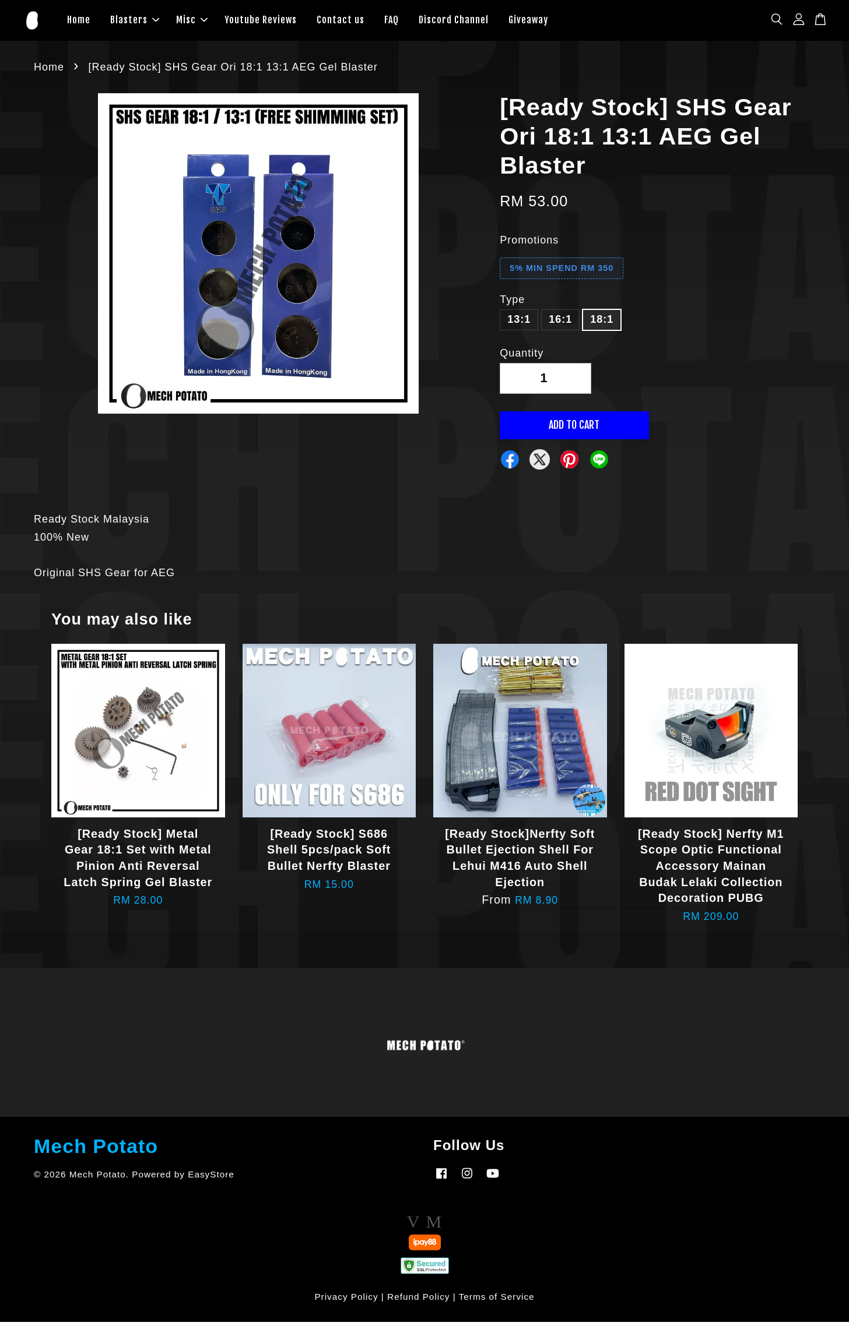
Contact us (340, 22)
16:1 (560, 324)
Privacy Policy (346, 1301)
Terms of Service (497, 1301)
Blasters (134, 22)
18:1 (601, 324)
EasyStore (211, 1178)
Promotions (529, 245)
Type (512, 303)
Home (78, 22)
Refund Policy (418, 1301)
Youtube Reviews (260, 22)
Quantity (521, 357)
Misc (192, 22)
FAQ (391, 22)
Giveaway (528, 22)
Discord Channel (454, 22)
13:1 (519, 324)
